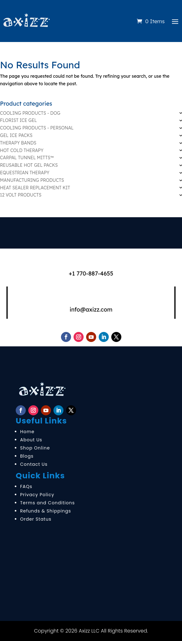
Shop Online (35, 448)
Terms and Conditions (47, 503)
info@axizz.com (90, 309)
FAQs (26, 486)
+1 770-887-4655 (91, 273)
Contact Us (33, 464)
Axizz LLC (89, 630)
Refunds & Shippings (45, 511)
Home (27, 431)
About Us (31, 440)
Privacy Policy (37, 494)
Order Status (35, 519)
